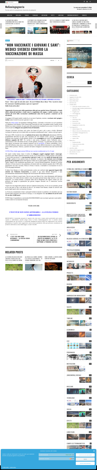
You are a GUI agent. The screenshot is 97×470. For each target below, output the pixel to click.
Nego (85, 459)
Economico (75, 123)
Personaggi (75, 113)
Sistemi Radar (75, 129)
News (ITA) (72, 99)
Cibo (73, 117)
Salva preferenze (85, 463)
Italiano (9, 2)
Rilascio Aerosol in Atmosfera (79, 131)
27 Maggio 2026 (53, 24)
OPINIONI (71, 95)
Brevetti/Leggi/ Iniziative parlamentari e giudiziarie (76, 215)
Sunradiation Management (78, 132)
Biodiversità (75, 142)
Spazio (74, 138)
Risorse (74, 121)
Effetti (70, 140)
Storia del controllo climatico (79, 106)
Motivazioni (72, 115)
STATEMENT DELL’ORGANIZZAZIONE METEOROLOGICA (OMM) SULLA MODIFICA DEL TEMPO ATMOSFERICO (37, 22)
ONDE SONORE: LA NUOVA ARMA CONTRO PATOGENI (53, 258)
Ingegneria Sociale (73, 97)
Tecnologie (72, 127)
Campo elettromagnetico (75, 150)
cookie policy (13, 467)
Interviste (71, 102)
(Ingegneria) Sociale (77, 125)
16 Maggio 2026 (28, 262)
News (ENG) (72, 101)
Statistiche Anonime (85, 455)
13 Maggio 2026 (48, 260)
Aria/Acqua (75, 119)
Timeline (71, 104)
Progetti (74, 112)
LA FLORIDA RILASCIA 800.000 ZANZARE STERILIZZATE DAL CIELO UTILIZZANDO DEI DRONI (13, 258)
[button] (94, 451)
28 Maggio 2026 (8, 25)
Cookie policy (5, 467)
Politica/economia (76, 144)
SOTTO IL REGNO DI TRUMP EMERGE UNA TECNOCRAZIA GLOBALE (60, 21)
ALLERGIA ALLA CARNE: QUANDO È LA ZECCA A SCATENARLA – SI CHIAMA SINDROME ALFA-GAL (33, 258)
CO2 (73, 134)
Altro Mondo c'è (73, 152)
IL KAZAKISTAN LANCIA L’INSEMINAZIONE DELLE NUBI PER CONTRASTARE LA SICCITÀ (14, 22)
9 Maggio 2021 (11, 60)
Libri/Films (71, 148)
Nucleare (74, 136)
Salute (7, 40)
